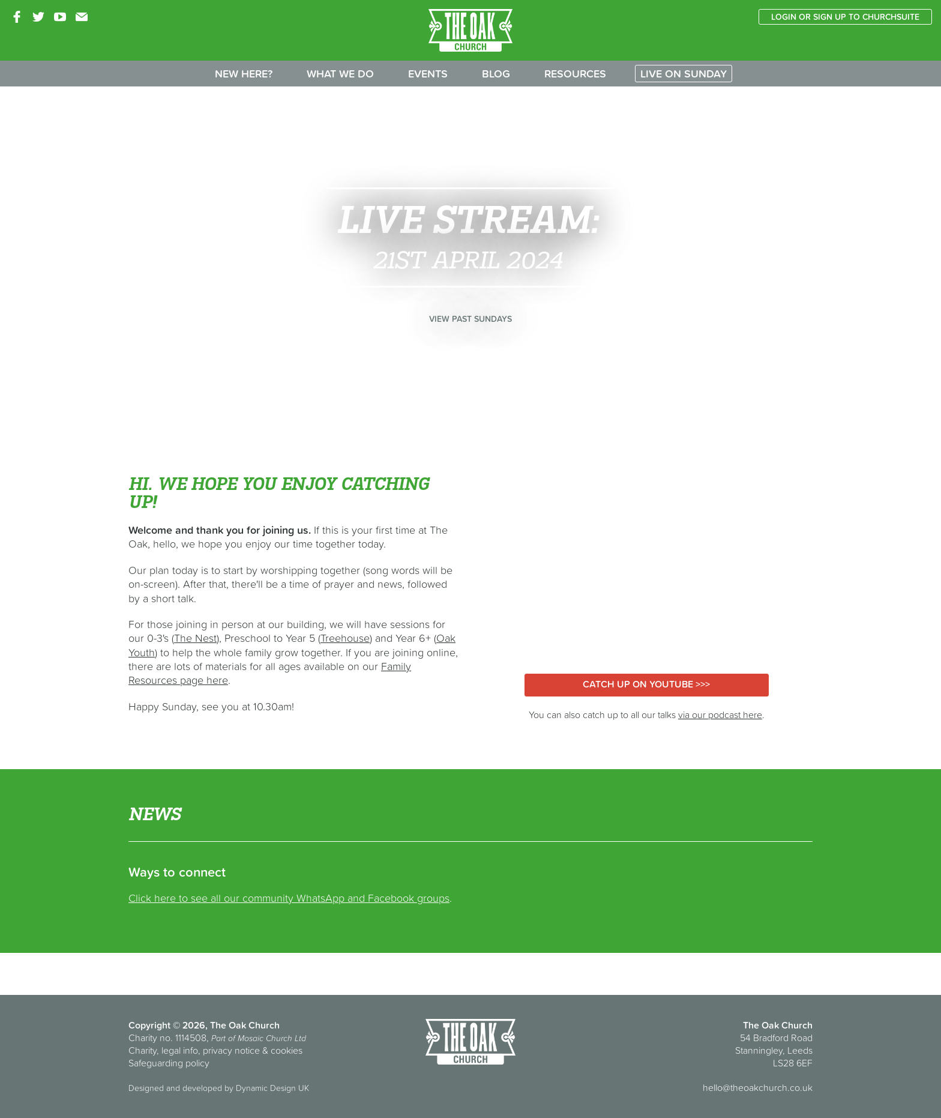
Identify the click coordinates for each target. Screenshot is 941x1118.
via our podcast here (720, 714)
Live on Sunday (683, 73)
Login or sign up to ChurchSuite (845, 17)
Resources (575, 73)
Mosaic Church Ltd (272, 1038)
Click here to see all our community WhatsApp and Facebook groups (288, 898)
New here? (243, 73)
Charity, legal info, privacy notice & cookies (215, 1050)
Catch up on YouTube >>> (646, 684)
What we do (340, 73)
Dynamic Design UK (272, 1088)
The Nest (195, 638)
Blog (496, 73)
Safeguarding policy (168, 1063)
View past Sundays (470, 319)
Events (428, 73)
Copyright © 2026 (166, 1025)
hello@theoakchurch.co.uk (758, 1087)
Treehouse (345, 638)
